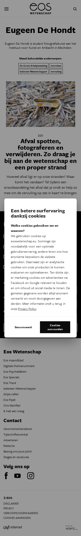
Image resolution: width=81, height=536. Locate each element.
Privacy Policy (27, 308)
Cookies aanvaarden (55, 327)
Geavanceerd (23, 327)
